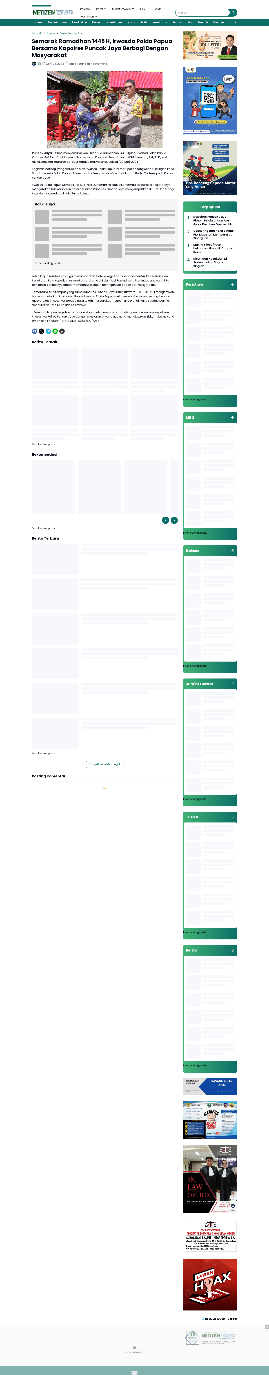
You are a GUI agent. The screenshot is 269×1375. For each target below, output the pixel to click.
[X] (41, 331)
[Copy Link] (62, 331)
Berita (101, 8)
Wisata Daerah (198, 22)
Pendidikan (79, 22)
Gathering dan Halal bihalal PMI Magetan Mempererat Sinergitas (213, 234)
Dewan (96, 22)
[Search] (202, 12)
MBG (144, 22)
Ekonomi (218, 22)
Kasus (132, 22)
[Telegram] (48, 331)
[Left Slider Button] (165, 520)
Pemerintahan (57, 22)
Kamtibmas (114, 22)
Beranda (85, 8)
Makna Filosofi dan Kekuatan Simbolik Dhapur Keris (212, 248)
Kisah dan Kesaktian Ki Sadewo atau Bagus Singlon (210, 262)
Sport (160, 8)
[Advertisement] (134, 1350)
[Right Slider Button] (233, 22)
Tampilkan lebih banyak (105, 764)
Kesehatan (160, 22)
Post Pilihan (89, 16)
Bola (144, 8)
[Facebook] (34, 331)
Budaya (177, 22)
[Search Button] (233, 12)
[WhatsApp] (55, 331)
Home (38, 22)
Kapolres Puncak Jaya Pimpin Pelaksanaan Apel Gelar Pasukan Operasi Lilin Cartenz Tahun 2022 (213, 220)
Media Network (123, 8)
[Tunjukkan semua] (232, 284)
